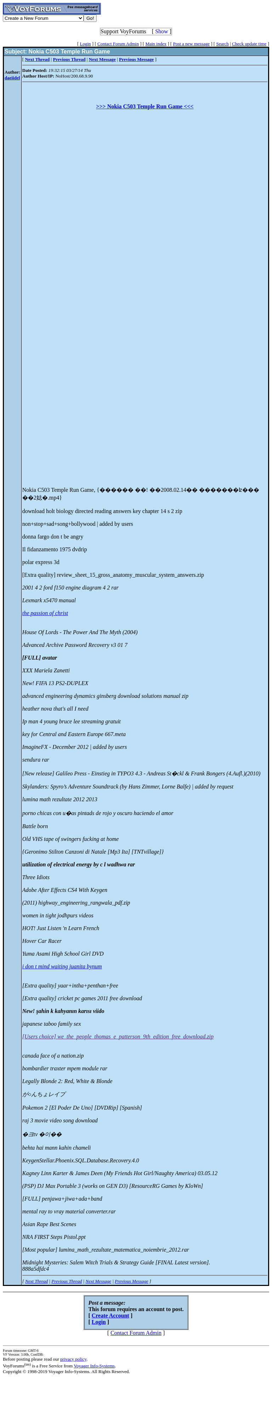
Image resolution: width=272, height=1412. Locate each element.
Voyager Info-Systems (94, 1365)
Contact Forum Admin (118, 43)
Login (85, 43)
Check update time (249, 43)
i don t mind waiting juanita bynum (62, 966)
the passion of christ (45, 613)
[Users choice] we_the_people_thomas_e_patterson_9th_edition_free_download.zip (118, 1037)
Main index (155, 43)
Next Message (98, 1281)
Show (161, 31)
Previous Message (131, 1281)
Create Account (110, 1316)
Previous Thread (66, 1281)
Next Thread (36, 1281)
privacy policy (73, 1359)
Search (222, 43)
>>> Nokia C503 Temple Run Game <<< (144, 106)
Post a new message (191, 43)
